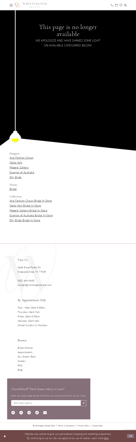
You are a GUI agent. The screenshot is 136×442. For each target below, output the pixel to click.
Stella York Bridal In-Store (25, 205)
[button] (11, 5)
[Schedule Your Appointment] (116, 5)
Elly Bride (16, 177)
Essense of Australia (22, 172)
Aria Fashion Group (21, 158)
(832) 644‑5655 (26, 280)
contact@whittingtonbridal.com (35, 284)
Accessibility (98, 425)
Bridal (13, 189)
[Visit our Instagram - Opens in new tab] (29, 412)
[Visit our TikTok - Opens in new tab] (37, 412)
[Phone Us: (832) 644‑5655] (112, 5)
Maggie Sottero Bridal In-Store (28, 210)
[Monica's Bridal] (30, 5)
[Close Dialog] (5, 436)
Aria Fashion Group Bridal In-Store (31, 201)
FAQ (20, 365)
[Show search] (125, 5)
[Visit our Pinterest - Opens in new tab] (13, 412)
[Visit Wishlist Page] (121, 5)
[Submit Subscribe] (83, 403)
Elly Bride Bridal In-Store (25, 220)
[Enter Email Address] (48, 403)
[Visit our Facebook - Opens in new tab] (21, 412)
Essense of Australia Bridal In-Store (31, 215)
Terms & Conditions (66, 425)
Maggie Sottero (19, 167)
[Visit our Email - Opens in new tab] (45, 412)
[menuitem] (11, 5)
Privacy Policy (83, 425)
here (106, 438)
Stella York (16, 162)
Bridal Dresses (25, 347)
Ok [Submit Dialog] (131, 436)
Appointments (25, 352)
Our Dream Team (27, 356)
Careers (22, 361)
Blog (20, 369)
